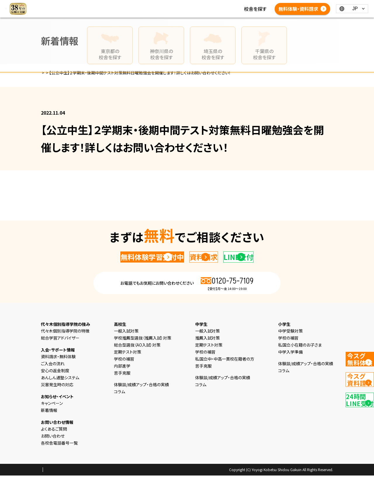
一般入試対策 (126, 341)
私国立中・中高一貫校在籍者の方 (224, 369)
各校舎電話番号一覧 (139, 15)
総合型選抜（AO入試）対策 (137, 355)
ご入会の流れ (53, 374)
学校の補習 (124, 369)
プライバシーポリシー (59, 480)
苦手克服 (122, 383)
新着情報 (127, 8)
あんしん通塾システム (60, 388)
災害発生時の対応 (57, 395)
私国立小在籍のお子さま (300, 355)
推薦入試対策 (207, 348)
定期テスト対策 (127, 362)
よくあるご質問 (241, 8)
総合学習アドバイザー (60, 348)
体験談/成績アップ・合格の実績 (190, 8)
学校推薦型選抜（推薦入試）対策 (142, 348)
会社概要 (90, 480)
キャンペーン (52, 414)
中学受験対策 (290, 341)
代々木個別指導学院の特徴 (65, 341)
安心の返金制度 (55, 381)
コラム (147, 8)
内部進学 (122, 376)
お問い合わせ (53, 446)
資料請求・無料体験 (58, 367)
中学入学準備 (290, 362)
